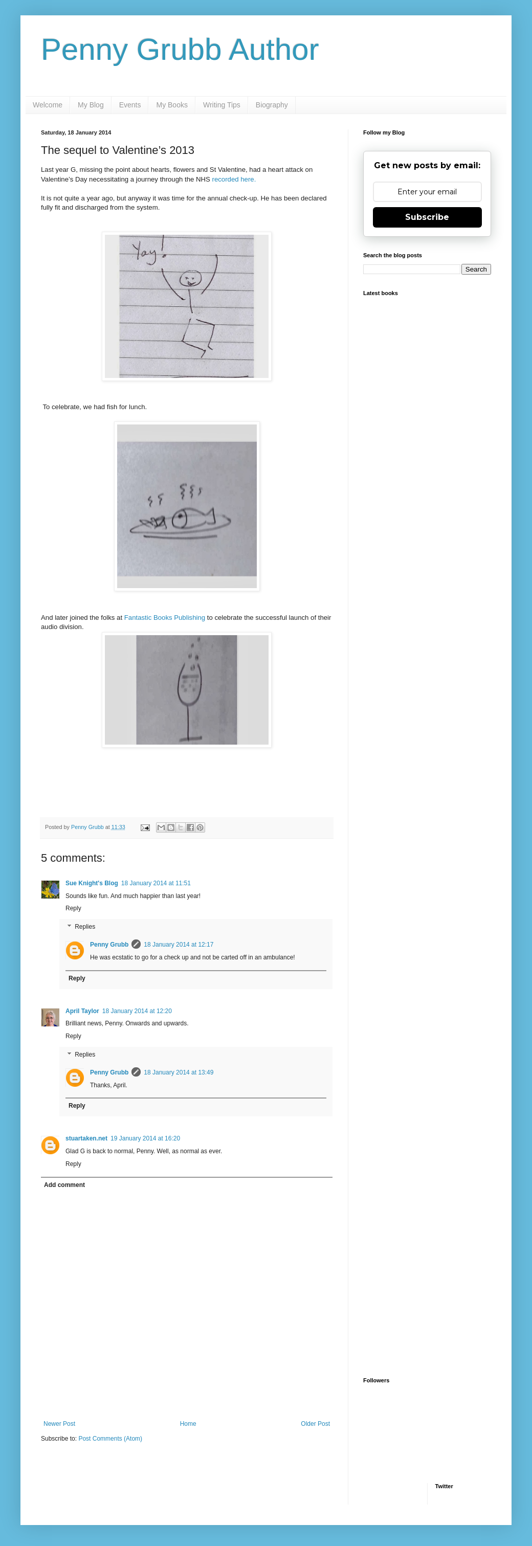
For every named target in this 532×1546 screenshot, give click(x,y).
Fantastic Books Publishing (164, 617)
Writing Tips (221, 105)
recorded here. (234, 179)
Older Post (315, 1423)
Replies (85, 926)
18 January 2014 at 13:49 (178, 1072)
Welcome (47, 105)
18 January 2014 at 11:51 (156, 883)
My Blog (91, 105)
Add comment (64, 1185)
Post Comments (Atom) (110, 1438)
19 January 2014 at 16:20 (145, 1138)
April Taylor (82, 1011)
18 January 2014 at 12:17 (178, 944)
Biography (272, 105)
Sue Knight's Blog (91, 883)
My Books (171, 105)
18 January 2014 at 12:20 (137, 1011)
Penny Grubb (109, 944)
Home (188, 1423)
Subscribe (427, 217)
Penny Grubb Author (180, 49)
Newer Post (59, 1423)
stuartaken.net (86, 1138)
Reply (73, 908)
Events (130, 105)
